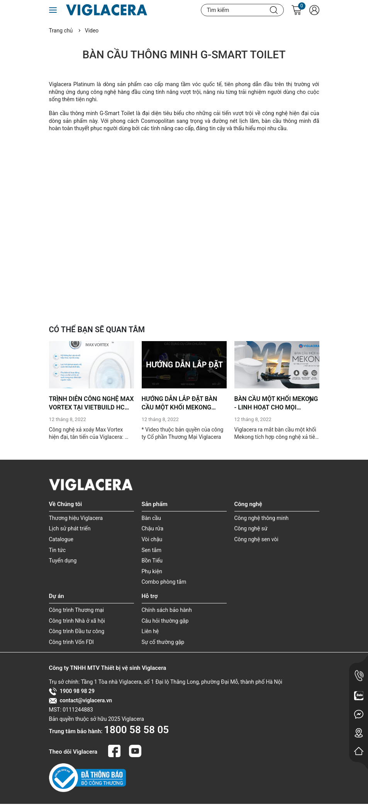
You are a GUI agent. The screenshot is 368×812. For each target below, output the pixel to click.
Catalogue (61, 539)
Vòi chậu (152, 539)
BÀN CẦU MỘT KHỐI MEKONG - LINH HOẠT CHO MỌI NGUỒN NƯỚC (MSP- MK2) (276, 403)
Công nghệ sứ (251, 528)
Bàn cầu (151, 518)
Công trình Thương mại (76, 610)
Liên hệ (150, 631)
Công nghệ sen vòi (256, 539)
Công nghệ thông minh (261, 518)
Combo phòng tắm (164, 582)
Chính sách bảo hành (167, 610)
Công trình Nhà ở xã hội (77, 621)
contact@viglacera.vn (80, 701)
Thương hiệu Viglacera (76, 518)
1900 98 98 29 (72, 691)
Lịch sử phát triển (70, 528)
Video (92, 30)
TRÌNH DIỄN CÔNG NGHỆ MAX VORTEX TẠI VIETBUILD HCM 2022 (91, 403)
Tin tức (57, 550)
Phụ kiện (152, 571)
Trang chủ (61, 30)
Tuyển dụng (63, 560)
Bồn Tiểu (152, 560)
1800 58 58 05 (136, 730)
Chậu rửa (153, 528)
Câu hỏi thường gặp (165, 621)
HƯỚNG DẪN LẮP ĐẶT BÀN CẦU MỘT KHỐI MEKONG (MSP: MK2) (179, 403)
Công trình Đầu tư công (77, 631)
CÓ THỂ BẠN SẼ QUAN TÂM (97, 329)
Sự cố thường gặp (163, 642)
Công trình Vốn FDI (71, 642)
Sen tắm (151, 550)
